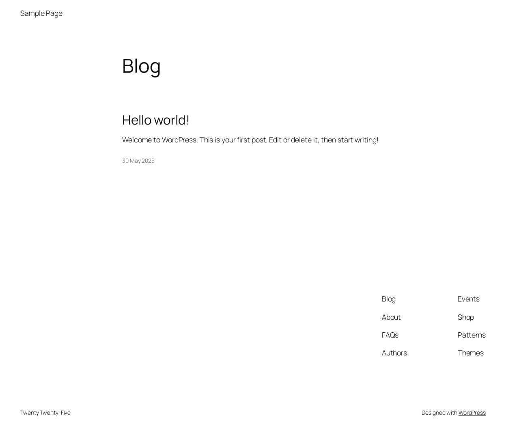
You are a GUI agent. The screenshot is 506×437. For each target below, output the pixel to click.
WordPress (472, 412)
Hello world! (156, 119)
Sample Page (41, 13)
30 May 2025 (138, 160)
